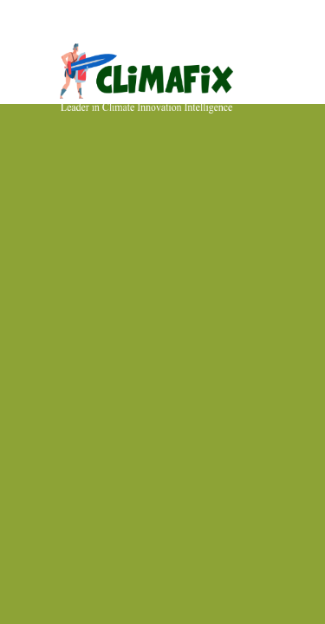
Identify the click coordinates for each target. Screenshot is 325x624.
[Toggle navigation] (296, 37)
